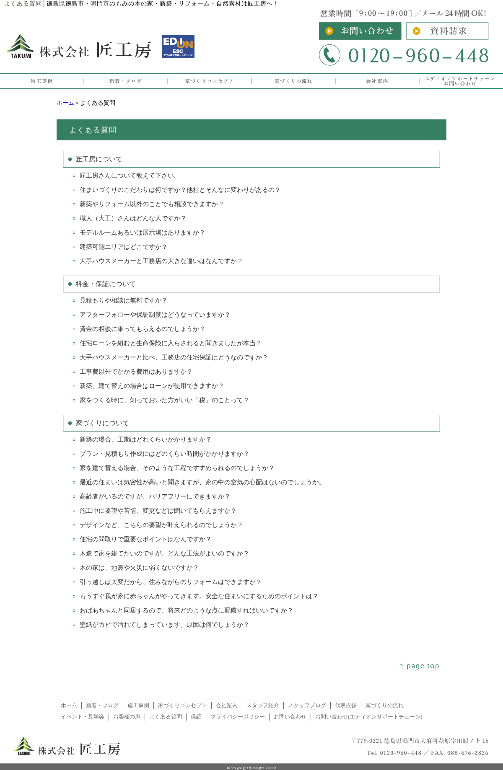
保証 (196, 717)
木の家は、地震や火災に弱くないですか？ (139, 567)
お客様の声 (126, 717)
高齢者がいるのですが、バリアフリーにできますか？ (155, 496)
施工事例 (138, 705)
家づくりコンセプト (182, 705)
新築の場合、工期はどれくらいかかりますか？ (146, 439)
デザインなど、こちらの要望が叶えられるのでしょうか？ (161, 525)
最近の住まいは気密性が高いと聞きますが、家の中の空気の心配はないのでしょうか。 (202, 482)
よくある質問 (165, 717)
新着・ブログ (102, 705)
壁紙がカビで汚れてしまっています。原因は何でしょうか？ (164, 624)
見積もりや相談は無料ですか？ (124, 300)
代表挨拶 (346, 705)
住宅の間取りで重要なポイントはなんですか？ (146, 539)
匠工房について (98, 159)
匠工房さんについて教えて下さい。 (130, 175)
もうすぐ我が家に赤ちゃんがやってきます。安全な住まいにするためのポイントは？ (199, 596)
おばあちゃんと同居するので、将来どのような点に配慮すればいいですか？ (186, 610)
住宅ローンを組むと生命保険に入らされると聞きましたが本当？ (171, 343)
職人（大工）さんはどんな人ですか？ (133, 218)
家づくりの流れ (385, 705)
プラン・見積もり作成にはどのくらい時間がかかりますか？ (164, 453)
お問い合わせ (290, 717)
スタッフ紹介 (262, 705)
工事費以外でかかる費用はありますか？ (136, 371)
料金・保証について (105, 283)
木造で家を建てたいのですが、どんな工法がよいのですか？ (164, 553)
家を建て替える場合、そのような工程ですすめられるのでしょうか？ (177, 468)
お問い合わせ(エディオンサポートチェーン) (369, 717)
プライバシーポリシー (237, 717)
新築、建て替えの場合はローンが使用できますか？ (152, 385)
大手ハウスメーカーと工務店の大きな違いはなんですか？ (161, 261)
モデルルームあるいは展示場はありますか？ (142, 232)
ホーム (65, 103)
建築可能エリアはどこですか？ (124, 246)
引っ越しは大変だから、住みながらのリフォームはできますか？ (171, 582)
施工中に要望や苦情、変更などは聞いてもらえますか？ (158, 510)
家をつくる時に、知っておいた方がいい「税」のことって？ (164, 400)
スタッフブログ (307, 705)
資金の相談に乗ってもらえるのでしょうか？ (142, 329)
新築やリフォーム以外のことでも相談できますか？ (152, 204)
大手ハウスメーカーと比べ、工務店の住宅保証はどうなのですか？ (174, 357)
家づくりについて (102, 422)
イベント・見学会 (82, 717)
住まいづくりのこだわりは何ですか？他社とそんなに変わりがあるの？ (180, 189)
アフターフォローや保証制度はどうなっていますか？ (155, 314)
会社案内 (227, 705)
